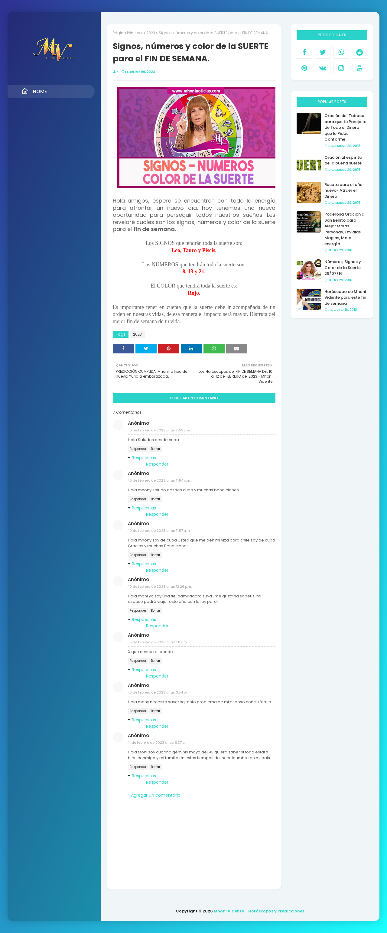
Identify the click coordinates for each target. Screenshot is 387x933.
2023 (150, 32)
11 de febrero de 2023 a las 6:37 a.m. (158, 742)
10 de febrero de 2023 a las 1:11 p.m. (157, 642)
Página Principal (128, 32)
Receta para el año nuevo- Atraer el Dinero (343, 190)
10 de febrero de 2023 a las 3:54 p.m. (159, 692)
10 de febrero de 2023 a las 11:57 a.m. (159, 530)
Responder (137, 449)
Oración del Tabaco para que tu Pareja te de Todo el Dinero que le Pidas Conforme (345, 127)
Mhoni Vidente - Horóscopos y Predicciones (259, 911)
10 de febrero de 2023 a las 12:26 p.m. (160, 586)
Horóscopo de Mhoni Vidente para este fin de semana (345, 297)
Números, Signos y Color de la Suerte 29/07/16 (342, 267)
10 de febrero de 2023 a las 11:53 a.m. (159, 430)
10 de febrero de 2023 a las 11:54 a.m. (159, 480)
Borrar (155, 449)
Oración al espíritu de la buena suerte (343, 160)
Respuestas (144, 458)
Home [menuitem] (34, 91)
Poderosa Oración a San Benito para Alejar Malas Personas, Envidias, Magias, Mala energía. (344, 229)
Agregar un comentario (155, 795)
